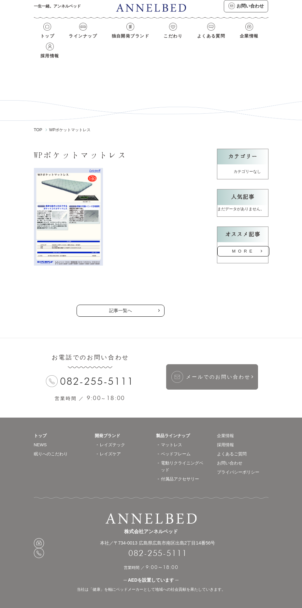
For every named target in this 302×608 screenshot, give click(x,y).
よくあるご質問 (233, 440)
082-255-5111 (97, 368)
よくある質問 (189, 41)
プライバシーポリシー (240, 458)
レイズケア (111, 440)
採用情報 (250, 41)
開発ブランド (108, 422)
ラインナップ (76, 41)
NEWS (41, 431)
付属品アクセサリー (181, 465)
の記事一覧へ (120, 274)
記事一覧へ (120, 297)
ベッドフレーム (177, 440)
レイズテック (113, 431)
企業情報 (222, 41)
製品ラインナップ (174, 422)
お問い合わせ (230, 449)
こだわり (156, 41)
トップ (46, 41)
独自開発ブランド (118, 41)
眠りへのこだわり (52, 440)
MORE (243, 238)
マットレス (172, 431)
